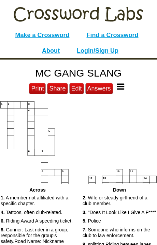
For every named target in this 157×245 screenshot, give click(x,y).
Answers (99, 88)
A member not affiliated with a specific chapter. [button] (34, 200)
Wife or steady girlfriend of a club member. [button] (115, 200)
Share (57, 88)
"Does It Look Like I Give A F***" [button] (119, 212)
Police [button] (92, 221)
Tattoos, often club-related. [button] (31, 212)
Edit (76, 88)
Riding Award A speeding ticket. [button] (37, 221)
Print (37, 88)
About (51, 50)
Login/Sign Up (97, 50)
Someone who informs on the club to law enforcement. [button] (116, 232)
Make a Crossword (42, 35)
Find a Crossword (113, 35)
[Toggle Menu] (121, 87)
